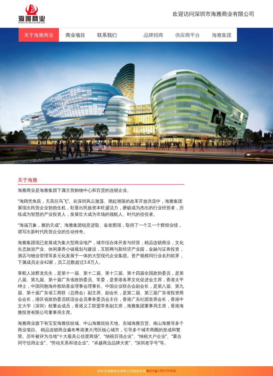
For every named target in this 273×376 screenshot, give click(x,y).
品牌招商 (153, 35)
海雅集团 (222, 35)
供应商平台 (187, 35)
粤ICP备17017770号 (161, 371)
